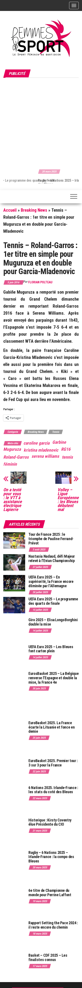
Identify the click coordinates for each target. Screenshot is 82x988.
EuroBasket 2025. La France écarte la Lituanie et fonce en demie (51, 727)
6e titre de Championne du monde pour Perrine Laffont (50, 892)
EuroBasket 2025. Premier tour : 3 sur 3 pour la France (53, 762)
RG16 (65, 449)
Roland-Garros (16, 457)
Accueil (10, 210)
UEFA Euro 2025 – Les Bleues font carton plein (50, 648)
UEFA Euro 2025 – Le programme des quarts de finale (53, 601)
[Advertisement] (41, 123)
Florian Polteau (40, 282)
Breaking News (34, 210)
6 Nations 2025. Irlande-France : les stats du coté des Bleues (53, 789)
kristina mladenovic (41, 450)
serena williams (45, 456)
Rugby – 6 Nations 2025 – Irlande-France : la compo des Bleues (51, 857)
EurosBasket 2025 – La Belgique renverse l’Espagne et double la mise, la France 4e (53, 678)
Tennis (55, 431)
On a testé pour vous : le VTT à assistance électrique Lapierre (12, 499)
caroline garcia (36, 443)
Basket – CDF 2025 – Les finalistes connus (47, 957)
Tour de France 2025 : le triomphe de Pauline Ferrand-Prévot (50, 538)
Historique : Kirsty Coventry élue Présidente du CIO (50, 822)
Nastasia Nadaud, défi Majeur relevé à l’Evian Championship (51, 558)
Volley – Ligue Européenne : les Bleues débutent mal (68, 499)
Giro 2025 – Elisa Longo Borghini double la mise (53, 621)
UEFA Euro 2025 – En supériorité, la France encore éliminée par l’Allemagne (50, 581)
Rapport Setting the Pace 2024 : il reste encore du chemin (53, 925)
